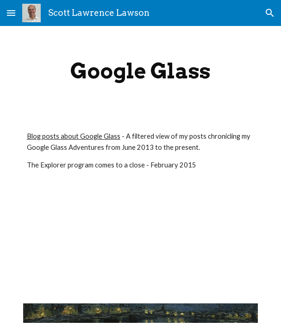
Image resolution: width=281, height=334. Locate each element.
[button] (11, 13)
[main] (140, 71)
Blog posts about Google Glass (73, 136)
